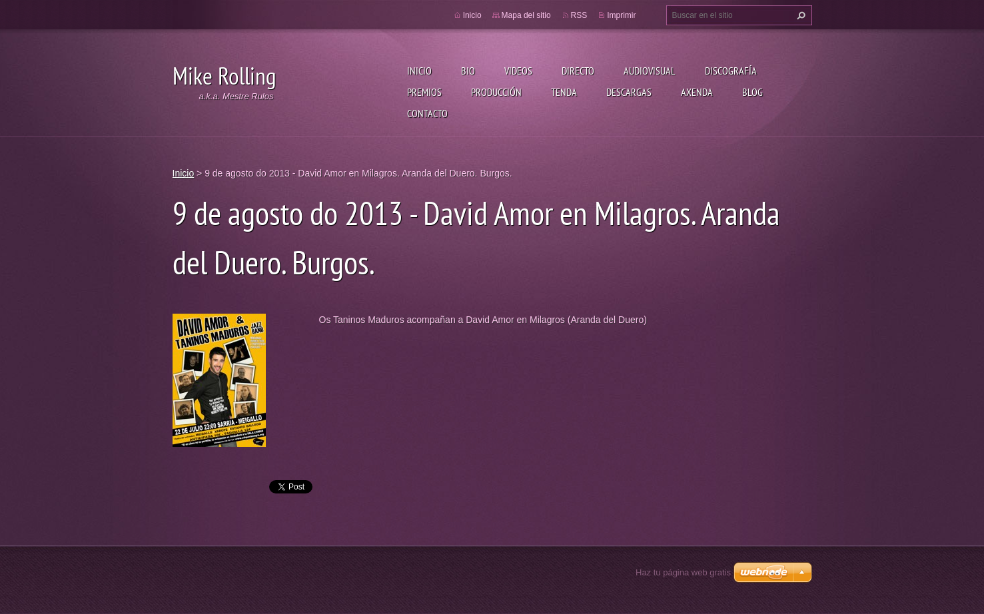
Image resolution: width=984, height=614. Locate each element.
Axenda (697, 92)
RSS (579, 15)
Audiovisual (650, 70)
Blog (752, 92)
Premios (424, 92)
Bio (468, 70)
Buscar (799, 15)
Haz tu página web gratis (683, 572)
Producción (496, 92)
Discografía (731, 70)
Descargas (629, 92)
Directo (578, 70)
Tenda (564, 92)
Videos (518, 70)
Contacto (427, 113)
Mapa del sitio (526, 15)
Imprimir (621, 15)
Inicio (419, 70)
